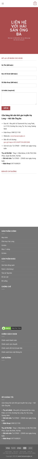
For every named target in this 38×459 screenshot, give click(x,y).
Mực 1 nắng (6, 249)
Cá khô (4, 245)
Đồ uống (4, 281)
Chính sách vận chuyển (9, 344)
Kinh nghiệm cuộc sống (27, 453)
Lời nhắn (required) (8, 90)
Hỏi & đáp (23, 451)
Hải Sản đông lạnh (8, 265)
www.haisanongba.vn (17, 136)
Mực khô (5, 237)
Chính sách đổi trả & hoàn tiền (12, 348)
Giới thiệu (8, 451)
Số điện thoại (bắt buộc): (19, 85)
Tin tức (15, 451)
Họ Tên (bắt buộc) (7, 65)
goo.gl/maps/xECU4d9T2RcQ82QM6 (17, 142)
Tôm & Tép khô (7, 273)
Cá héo (4, 253)
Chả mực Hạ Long (8, 241)
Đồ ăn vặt (5, 277)
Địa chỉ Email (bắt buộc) (10, 74)
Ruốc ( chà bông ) (8, 269)
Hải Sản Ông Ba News (10, 453)
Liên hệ (29, 451)
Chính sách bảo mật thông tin (12, 352)
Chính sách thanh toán (9, 340)
